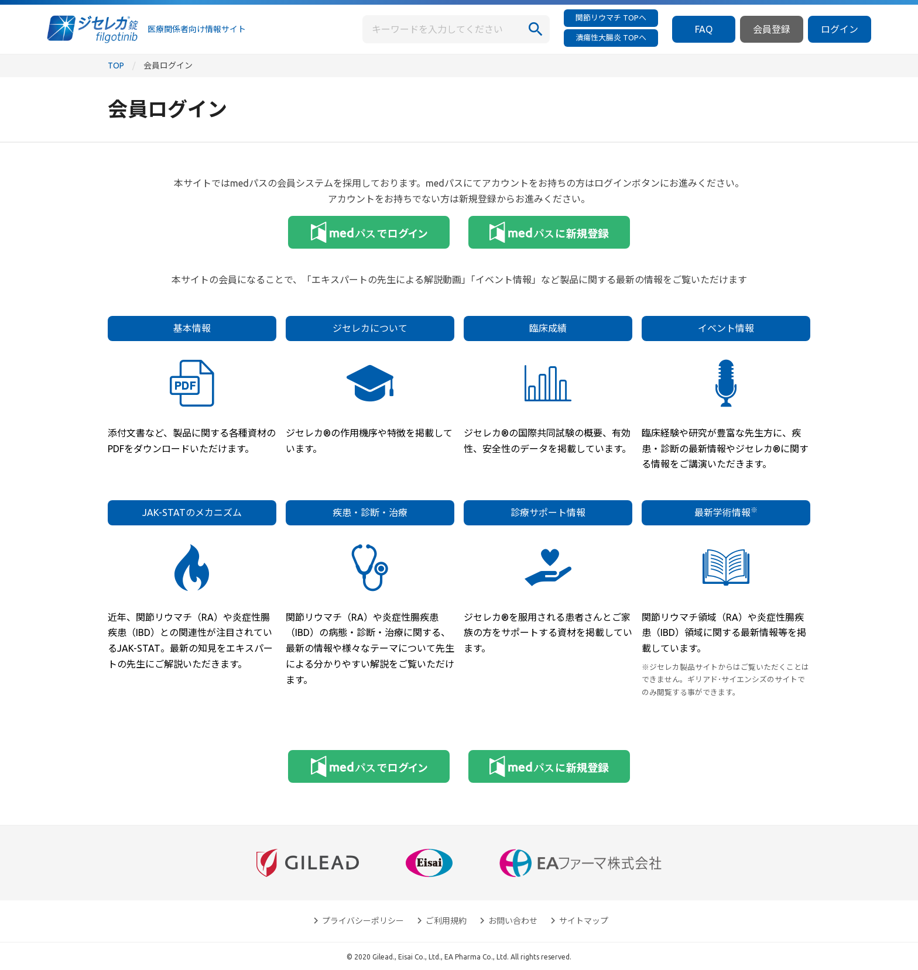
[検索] (536, 29)
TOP (116, 65)
